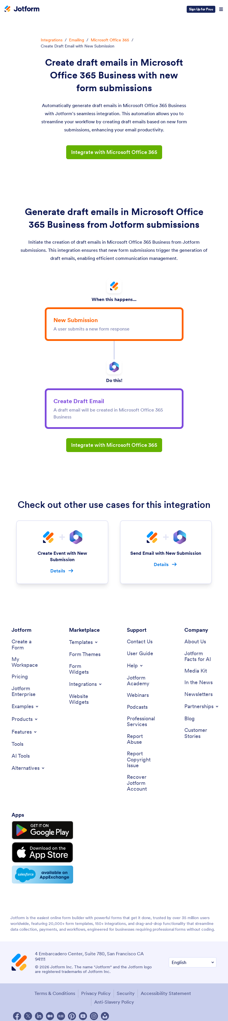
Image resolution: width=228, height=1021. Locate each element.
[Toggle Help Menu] (135, 666)
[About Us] (195, 642)
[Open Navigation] (221, 9)
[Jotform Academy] (143, 681)
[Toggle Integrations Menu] (86, 684)
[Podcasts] (137, 708)
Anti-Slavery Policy (114, 997)
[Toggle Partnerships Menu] (201, 707)
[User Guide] (140, 654)
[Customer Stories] (200, 734)
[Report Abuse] (143, 740)
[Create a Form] (28, 645)
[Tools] (17, 745)
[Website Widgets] (85, 700)
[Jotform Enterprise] (28, 692)
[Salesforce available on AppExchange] (38, 870)
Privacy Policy (96, 989)
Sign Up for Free (201, 9)
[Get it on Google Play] (38, 831)
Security (126, 989)
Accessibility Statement (166, 989)
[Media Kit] (195, 671)
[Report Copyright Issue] (143, 761)
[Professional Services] (143, 722)
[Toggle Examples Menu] (25, 707)
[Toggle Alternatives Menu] (28, 769)
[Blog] (189, 720)
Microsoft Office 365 (110, 40)
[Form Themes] (85, 655)
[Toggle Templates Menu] (84, 642)
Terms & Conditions (54, 989)
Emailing (76, 40)
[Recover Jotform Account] (143, 785)
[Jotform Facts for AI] (200, 656)
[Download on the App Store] (38, 850)
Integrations (51, 40)
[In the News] (198, 683)
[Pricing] (20, 677)
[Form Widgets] (85, 669)
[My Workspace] (28, 662)
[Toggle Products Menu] (25, 720)
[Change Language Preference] (192, 958)
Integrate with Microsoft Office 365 (114, 152)
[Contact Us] (140, 642)
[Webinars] (138, 696)
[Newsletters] (198, 695)
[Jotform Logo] (22, 9)
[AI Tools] (21, 757)
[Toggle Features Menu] (25, 733)
